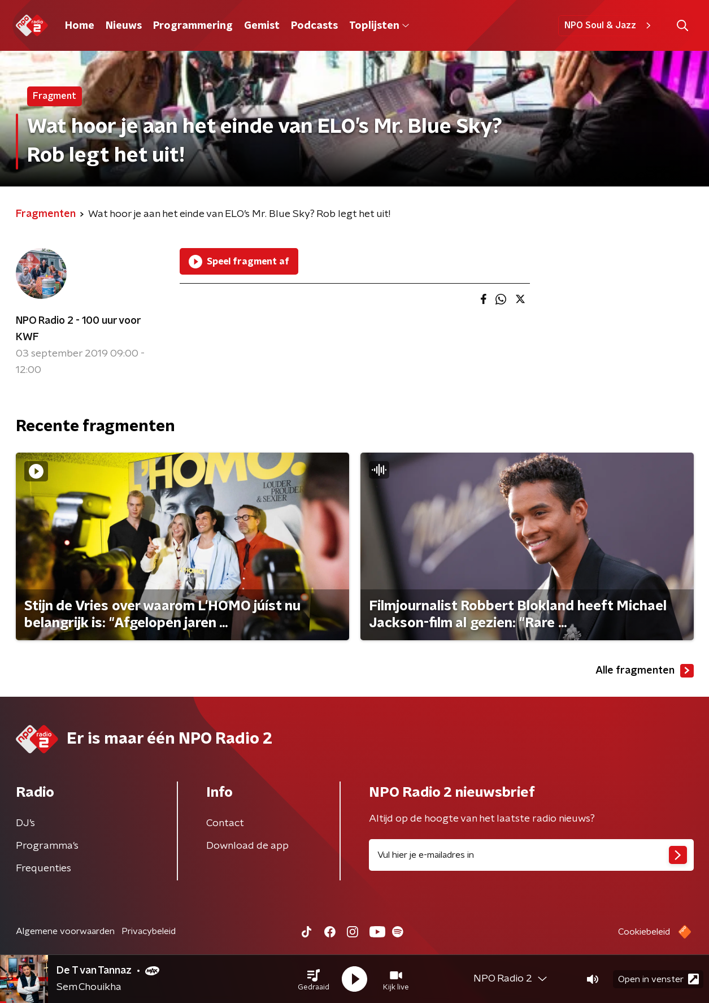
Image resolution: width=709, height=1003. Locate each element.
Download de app (247, 846)
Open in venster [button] (658, 979)
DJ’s (25, 823)
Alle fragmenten (644, 671)
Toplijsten (379, 26)
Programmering (193, 26)
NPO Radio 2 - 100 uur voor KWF (78, 329)
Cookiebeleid (644, 931)
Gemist (262, 26)
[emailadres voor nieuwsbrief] (531, 855)
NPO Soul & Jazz (609, 25)
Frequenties (43, 868)
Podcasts (314, 26)
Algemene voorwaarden (65, 931)
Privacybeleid (148, 931)
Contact (225, 823)
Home (79, 26)
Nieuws (124, 26)
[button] (313, 979)
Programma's (47, 846)
